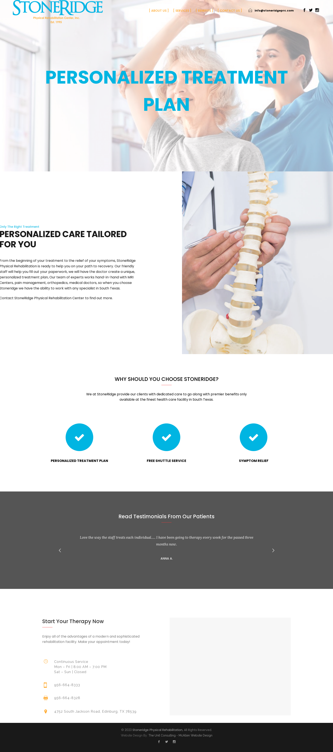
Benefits (204, 11)
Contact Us (230, 11)
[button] (60, 550)
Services (182, 11)
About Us (158, 11)
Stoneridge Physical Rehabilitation (157, 730)
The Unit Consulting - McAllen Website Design (180, 735)
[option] (166, 547)
